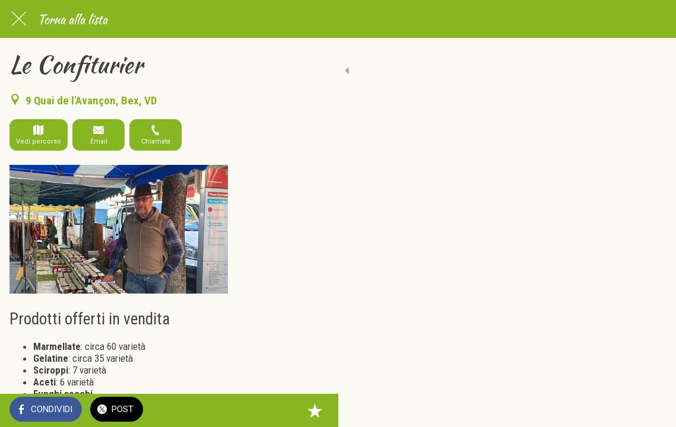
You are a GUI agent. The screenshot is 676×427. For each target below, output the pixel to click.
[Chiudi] (19, 19)
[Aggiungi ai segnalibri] (652, 410)
